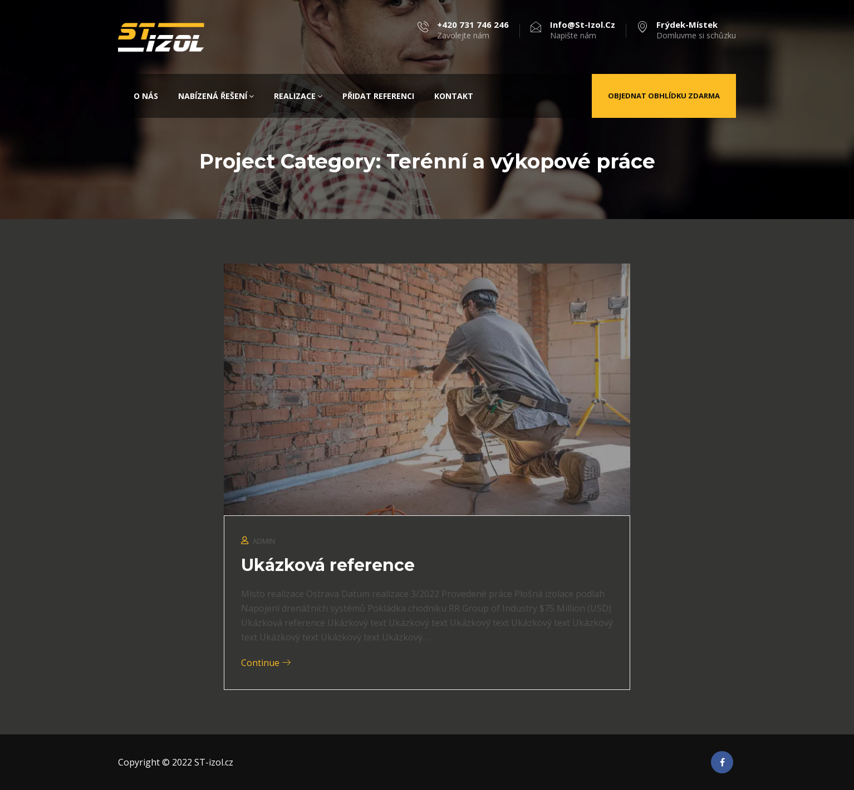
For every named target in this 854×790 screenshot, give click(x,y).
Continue (266, 663)
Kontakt (453, 96)
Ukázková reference (328, 565)
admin (264, 541)
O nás (146, 96)
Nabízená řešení (216, 96)
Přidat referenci (378, 96)
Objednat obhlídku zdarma (664, 96)
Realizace (298, 96)
